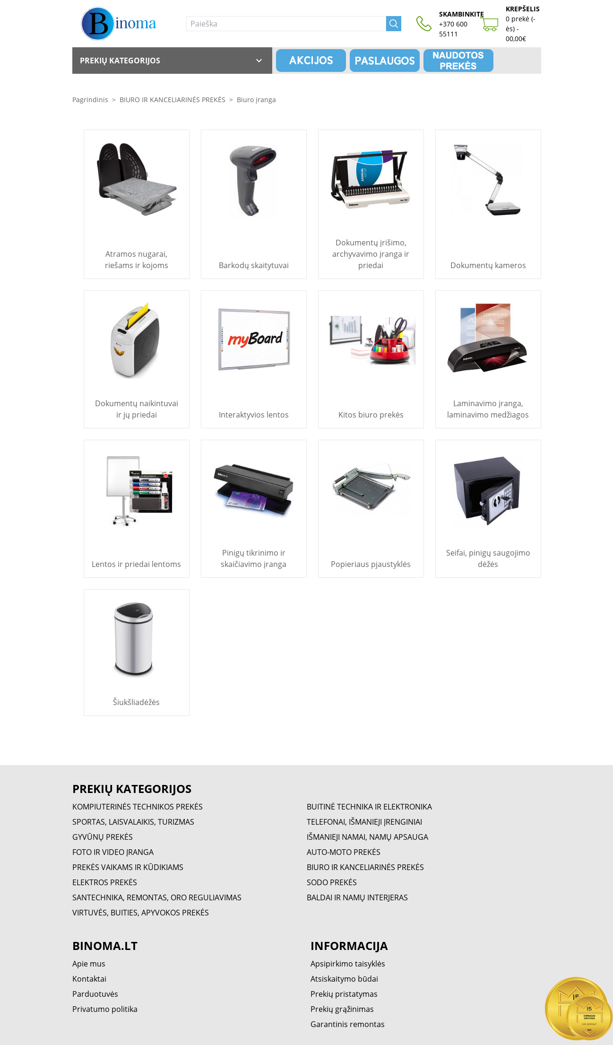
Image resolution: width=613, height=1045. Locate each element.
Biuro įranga (256, 99)
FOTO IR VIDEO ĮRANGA (113, 852)
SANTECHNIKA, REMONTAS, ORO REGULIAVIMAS (157, 897)
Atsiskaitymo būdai (344, 979)
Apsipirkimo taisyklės (348, 963)
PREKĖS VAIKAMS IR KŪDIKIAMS (127, 867)
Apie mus (88, 963)
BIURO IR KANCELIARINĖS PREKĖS (172, 99)
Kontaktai (89, 979)
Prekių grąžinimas (342, 1009)
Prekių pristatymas (344, 994)
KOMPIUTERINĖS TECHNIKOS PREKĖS (137, 806)
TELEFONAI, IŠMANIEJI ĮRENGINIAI (364, 822)
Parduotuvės (95, 994)
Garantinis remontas (348, 1024)
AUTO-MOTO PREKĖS (343, 852)
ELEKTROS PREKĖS (104, 882)
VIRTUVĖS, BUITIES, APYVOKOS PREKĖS (140, 912)
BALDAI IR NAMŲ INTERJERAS (357, 897)
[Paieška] (286, 23)
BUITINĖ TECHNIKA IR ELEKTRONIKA (369, 806)
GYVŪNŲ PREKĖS (102, 837)
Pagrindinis (90, 99)
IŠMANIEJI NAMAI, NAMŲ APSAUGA (367, 837)
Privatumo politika (105, 1009)
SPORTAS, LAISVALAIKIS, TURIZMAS (133, 822)
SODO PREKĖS (332, 882)
